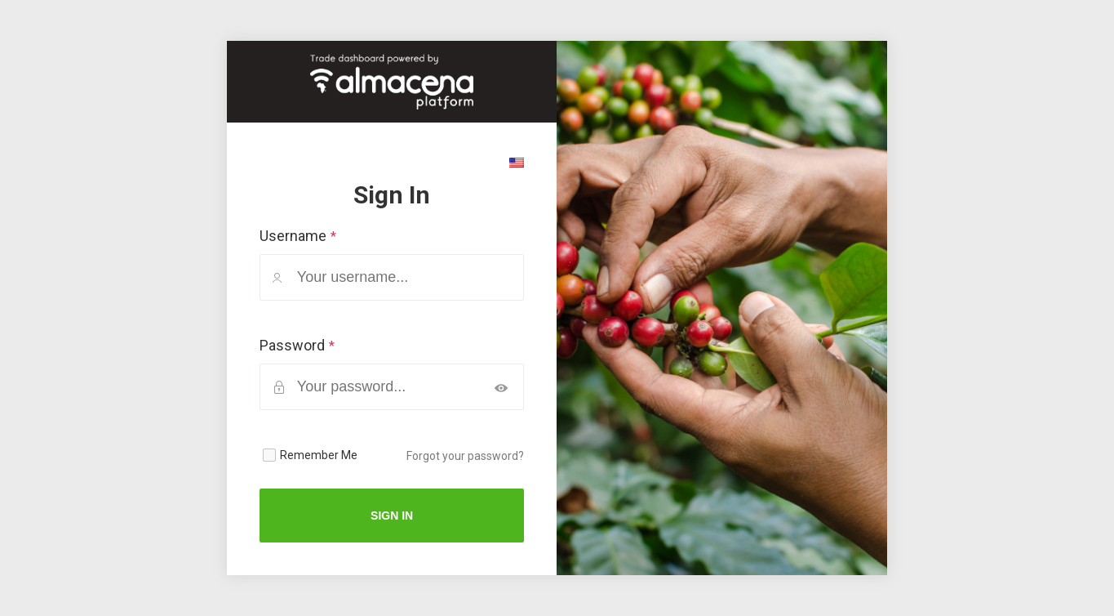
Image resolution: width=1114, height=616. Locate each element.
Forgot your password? (465, 455)
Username (293, 235)
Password (292, 345)
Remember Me (318, 455)
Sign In (392, 515)
